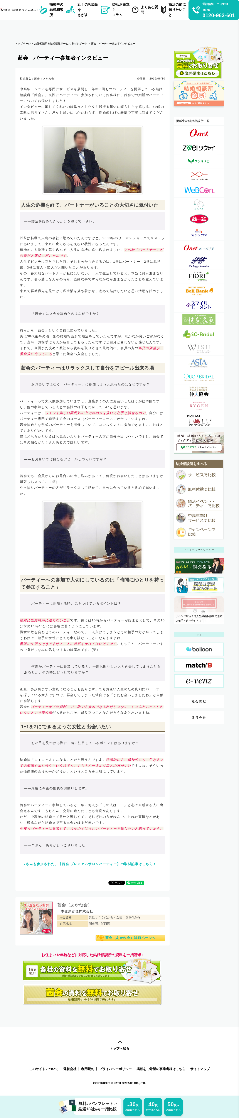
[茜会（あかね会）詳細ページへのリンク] (199, 219)
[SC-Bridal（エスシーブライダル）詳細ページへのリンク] (199, 334)
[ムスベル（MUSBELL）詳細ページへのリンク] (199, 205)
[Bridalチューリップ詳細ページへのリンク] (199, 420)
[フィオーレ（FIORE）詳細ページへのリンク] (199, 276)
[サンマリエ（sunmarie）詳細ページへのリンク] (199, 161)
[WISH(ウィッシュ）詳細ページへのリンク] (199, 348)
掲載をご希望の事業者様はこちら (160, 1069)
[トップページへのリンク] (20, 10)
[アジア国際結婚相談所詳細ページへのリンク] (199, 363)
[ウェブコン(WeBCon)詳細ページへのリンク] (199, 190)
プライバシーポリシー (115, 1069)
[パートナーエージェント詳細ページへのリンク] (199, 176)
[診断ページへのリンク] (199, 108)
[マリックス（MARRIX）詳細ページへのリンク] (199, 233)
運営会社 (199, 717)
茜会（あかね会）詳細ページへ (130, 938)
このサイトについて (44, 1069)
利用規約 (87, 1069)
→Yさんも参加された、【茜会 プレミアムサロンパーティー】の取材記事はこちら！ (88, 864)
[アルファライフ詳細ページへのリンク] (199, 262)
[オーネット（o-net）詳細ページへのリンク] (199, 133)
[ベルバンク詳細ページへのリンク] (199, 291)
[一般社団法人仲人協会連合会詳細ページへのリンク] (199, 391)
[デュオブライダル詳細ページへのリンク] (199, 377)
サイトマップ (200, 1069)
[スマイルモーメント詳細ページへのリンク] (199, 305)
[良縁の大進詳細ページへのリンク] (199, 406)
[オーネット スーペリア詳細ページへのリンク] (199, 248)
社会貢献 (199, 701)
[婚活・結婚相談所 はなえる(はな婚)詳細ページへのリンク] (199, 320)
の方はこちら (132, 1106)
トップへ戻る (119, 1045)
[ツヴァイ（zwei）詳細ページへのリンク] (199, 147)
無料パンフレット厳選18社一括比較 (95, 1106)
